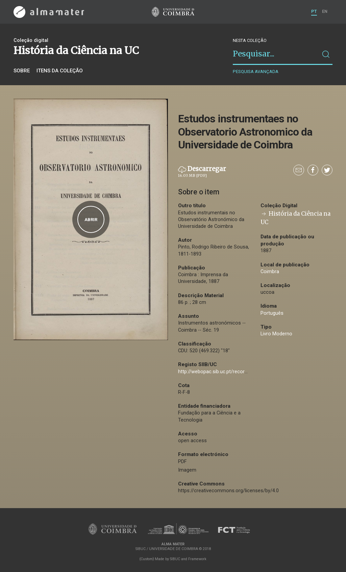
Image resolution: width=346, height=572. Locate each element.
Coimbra (270, 272)
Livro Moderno (276, 334)
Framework (197, 559)
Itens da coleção (59, 71)
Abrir (90, 219)
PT (314, 11)
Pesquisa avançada (255, 71)
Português (272, 313)
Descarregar (202, 171)
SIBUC (175, 559)
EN (324, 11)
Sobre (22, 71)
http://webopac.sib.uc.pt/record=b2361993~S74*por (235, 372)
